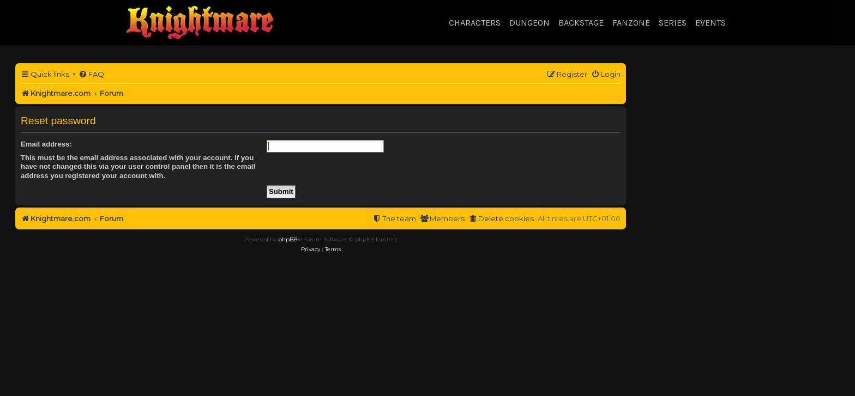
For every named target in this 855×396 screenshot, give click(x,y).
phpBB (287, 239)
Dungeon (529, 22)
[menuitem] (91, 74)
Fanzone (631, 22)
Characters (475, 22)
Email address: (46, 144)
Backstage (581, 22)
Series (673, 22)
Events (710, 22)
